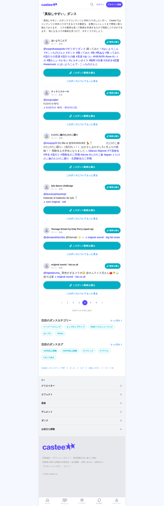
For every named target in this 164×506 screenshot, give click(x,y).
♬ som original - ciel (54, 201)
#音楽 (79, 56)
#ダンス (70, 52)
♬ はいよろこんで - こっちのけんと (77, 64)
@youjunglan (50, 99)
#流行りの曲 (68, 56)
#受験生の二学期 (70, 154)
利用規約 (46, 458)
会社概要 (75, 462)
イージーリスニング (52, 327)
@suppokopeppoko (54, 48)
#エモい (63, 60)
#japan (108, 154)
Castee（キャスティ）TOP (53, 368)
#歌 (93, 52)
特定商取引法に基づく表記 (84, 458)
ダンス (72, 368)
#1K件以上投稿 (50, 351)
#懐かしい (52, 60)
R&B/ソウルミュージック (102, 327)
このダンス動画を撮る (84, 72)
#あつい (87, 56)
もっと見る (115, 320)
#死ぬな (100, 52)
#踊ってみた (83, 52)
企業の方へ (99, 462)
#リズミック (88, 351)
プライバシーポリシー (61, 458)
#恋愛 (116, 60)
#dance (92, 150)
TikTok (60, 333)
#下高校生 (113, 150)
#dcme (84, 154)
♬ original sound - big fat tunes (102, 237)
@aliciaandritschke (54, 237)
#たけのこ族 (96, 154)
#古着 (99, 60)
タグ (82, 368)
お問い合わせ (86, 462)
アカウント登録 (114, 4)
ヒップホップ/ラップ (76, 327)
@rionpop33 (50, 143)
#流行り (55, 154)
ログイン (100, 4)
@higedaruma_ (52, 272)
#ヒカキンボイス (78, 60)
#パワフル (104, 351)
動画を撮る (114, 42)
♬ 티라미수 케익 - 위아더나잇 (60, 107)
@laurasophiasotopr (54, 194)
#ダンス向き (48, 357)
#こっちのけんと (55, 52)
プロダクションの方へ (52, 466)
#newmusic (49, 64)
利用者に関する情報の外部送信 (55, 462)
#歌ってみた (112, 52)
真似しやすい (94, 368)
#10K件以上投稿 (70, 351)
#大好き (108, 60)
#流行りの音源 (51, 56)
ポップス (47, 333)
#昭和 (92, 60)
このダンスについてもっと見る (82, 81)
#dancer (102, 150)
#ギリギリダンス (76, 48)
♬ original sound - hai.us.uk (70, 276)
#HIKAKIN (99, 56)
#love (108, 56)
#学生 (46, 154)
